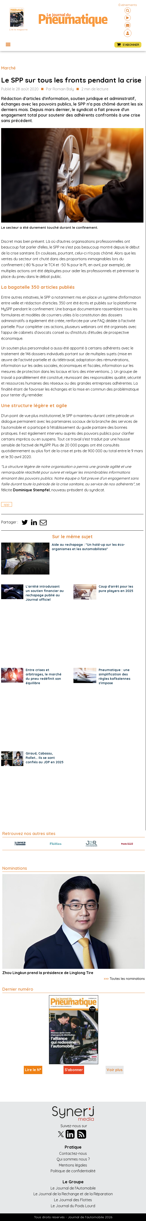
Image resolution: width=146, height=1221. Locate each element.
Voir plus (114, 1069)
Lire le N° (33, 1069)
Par (60, 89)
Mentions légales (73, 1165)
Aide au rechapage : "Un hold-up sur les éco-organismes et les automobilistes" (88, 547)
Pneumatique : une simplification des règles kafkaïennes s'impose (114, 676)
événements (128, 5)
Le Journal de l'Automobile (73, 1188)
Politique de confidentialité (73, 1171)
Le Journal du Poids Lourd (73, 1206)
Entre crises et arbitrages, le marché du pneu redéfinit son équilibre (43, 676)
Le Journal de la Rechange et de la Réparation (73, 1194)
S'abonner (74, 1069)
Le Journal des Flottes (73, 1200)
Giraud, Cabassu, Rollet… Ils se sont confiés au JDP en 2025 (45, 757)
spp (6, 504)
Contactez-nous (73, 1153)
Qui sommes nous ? (73, 1159)
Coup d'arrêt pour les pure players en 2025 (116, 588)
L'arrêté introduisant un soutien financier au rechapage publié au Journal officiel (45, 593)
